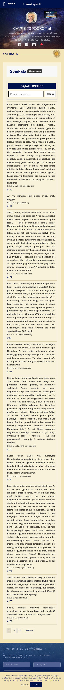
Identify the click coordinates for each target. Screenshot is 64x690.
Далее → (29, 630)
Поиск (50, 94)
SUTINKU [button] (36, 684)
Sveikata (18, 71)
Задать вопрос (32, 86)
